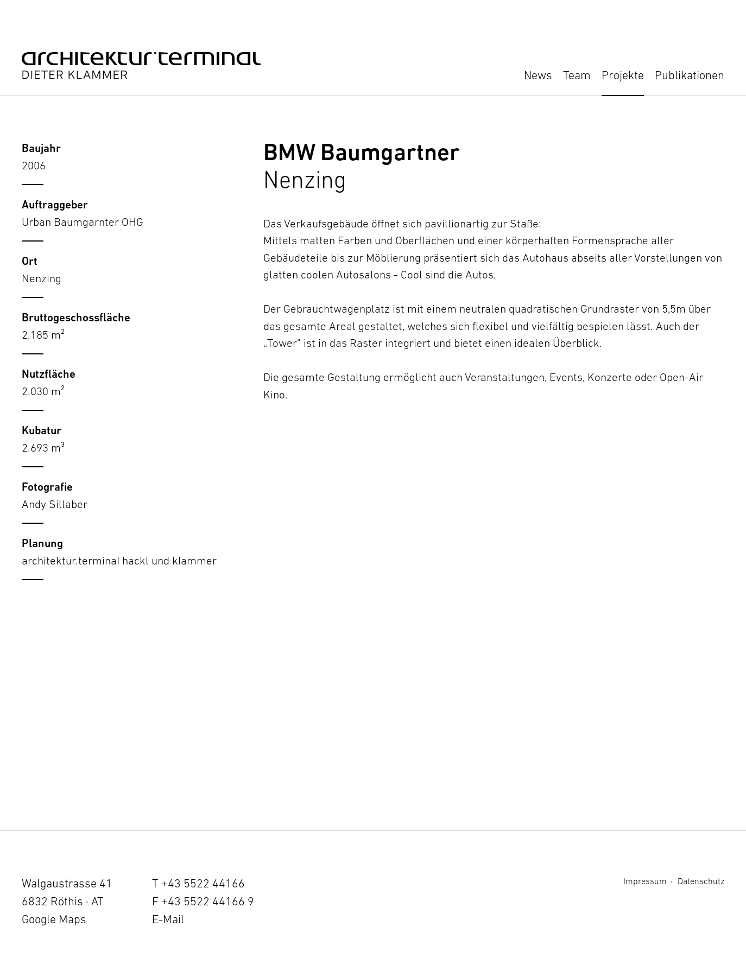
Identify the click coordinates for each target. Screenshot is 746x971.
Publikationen (689, 75)
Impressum (645, 881)
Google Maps (54, 919)
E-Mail (168, 919)
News (538, 75)
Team (577, 75)
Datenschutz (701, 881)
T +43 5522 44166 (198, 883)
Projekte (623, 75)
